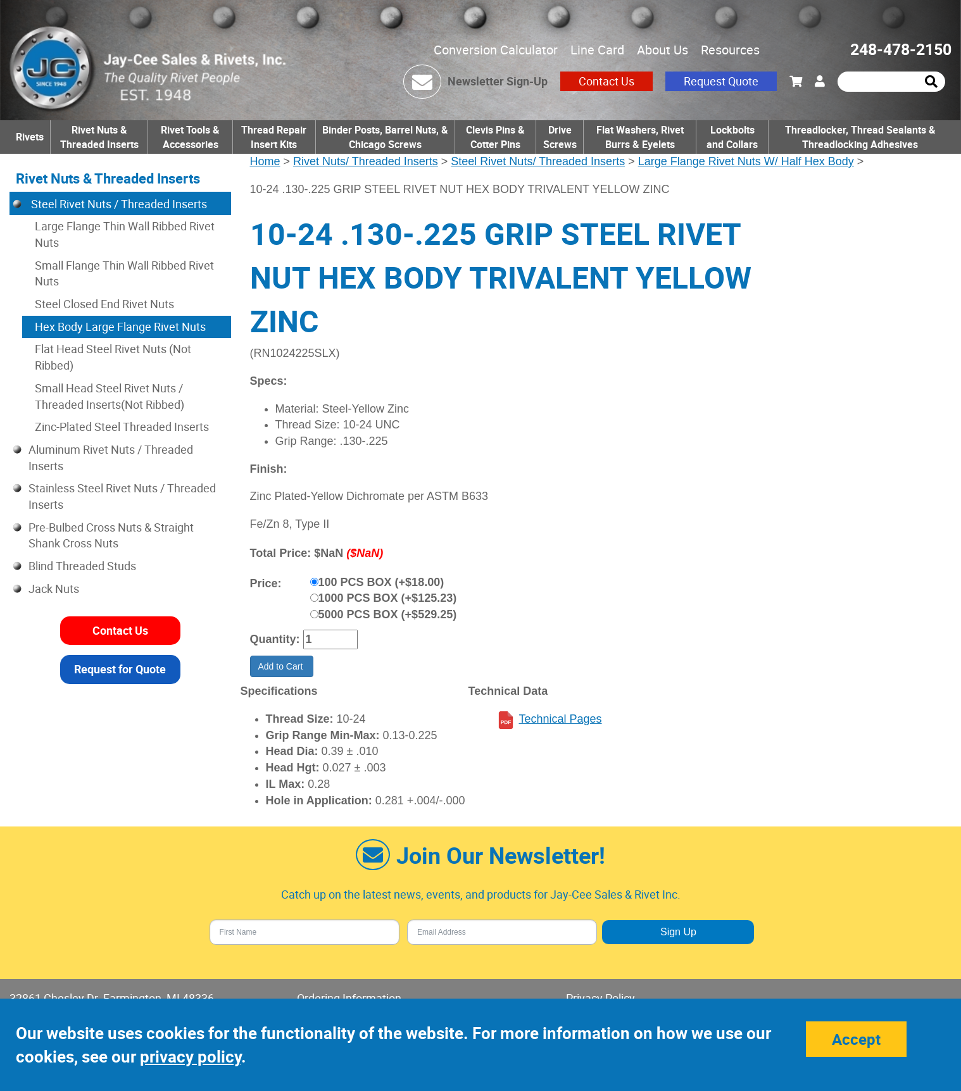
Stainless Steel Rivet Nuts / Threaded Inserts (122, 496)
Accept (856, 1039)
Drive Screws (560, 137)
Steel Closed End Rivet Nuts (104, 303)
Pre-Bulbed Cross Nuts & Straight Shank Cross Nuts (111, 535)
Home (265, 161)
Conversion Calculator (496, 49)
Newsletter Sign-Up (498, 81)
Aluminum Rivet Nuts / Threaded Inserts (110, 457)
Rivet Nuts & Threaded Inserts (99, 137)
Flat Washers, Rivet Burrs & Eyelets (640, 137)
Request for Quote (120, 668)
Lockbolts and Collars (732, 137)
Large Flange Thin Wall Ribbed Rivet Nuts (125, 234)
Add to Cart (282, 666)
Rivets (30, 137)
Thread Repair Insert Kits (273, 137)
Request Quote (721, 81)
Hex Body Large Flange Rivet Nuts (120, 326)
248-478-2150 (901, 49)
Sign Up (678, 931)
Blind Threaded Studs (82, 565)
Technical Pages (559, 719)
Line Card (597, 49)
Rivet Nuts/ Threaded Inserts (365, 161)
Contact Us (606, 81)
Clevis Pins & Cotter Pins (495, 137)
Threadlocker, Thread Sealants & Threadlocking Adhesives (860, 137)
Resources (730, 49)
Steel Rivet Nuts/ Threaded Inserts (538, 161)
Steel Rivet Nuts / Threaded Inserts (117, 203)
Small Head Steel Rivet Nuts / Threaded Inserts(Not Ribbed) (109, 396)
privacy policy (190, 1056)
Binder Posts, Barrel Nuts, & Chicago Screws (385, 137)
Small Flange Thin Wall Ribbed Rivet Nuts (124, 273)
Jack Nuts (53, 588)
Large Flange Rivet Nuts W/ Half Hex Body (746, 161)
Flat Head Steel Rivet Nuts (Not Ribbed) (113, 357)
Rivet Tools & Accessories (190, 137)
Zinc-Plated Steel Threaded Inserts (122, 426)
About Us (662, 49)
